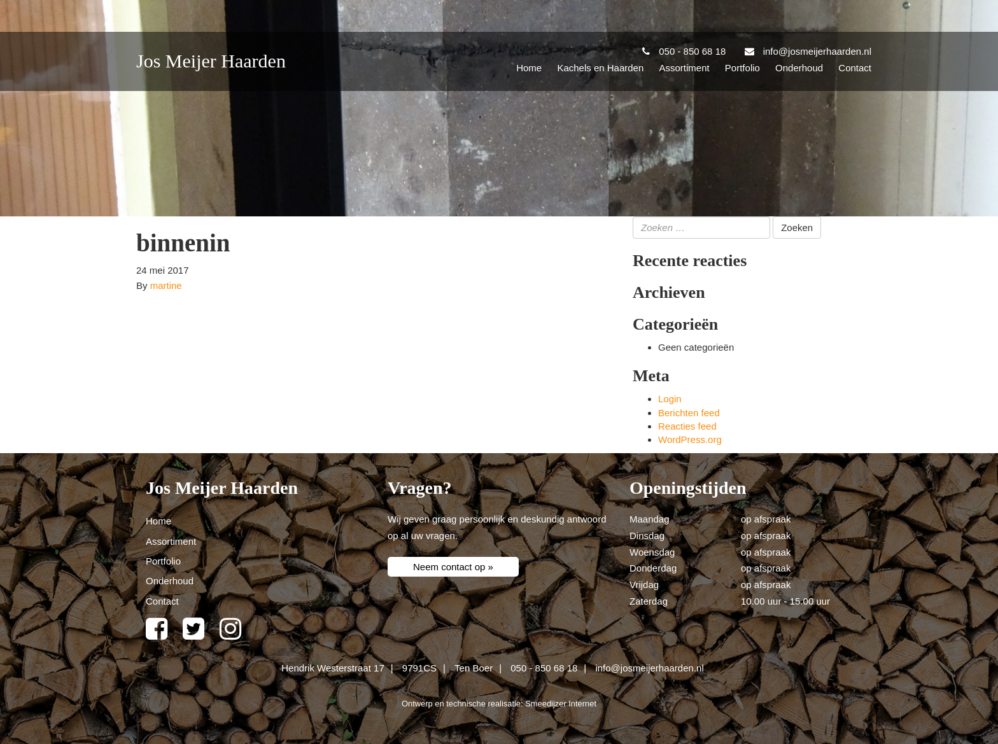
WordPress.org (690, 439)
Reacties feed (687, 426)
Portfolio (742, 67)
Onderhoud (799, 67)
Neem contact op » (453, 566)
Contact (854, 67)
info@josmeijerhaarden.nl (649, 668)
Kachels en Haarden (600, 67)
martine (166, 285)
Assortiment (684, 67)
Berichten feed (689, 412)
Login (670, 398)
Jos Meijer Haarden (211, 60)
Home (529, 67)
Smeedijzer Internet (560, 703)
